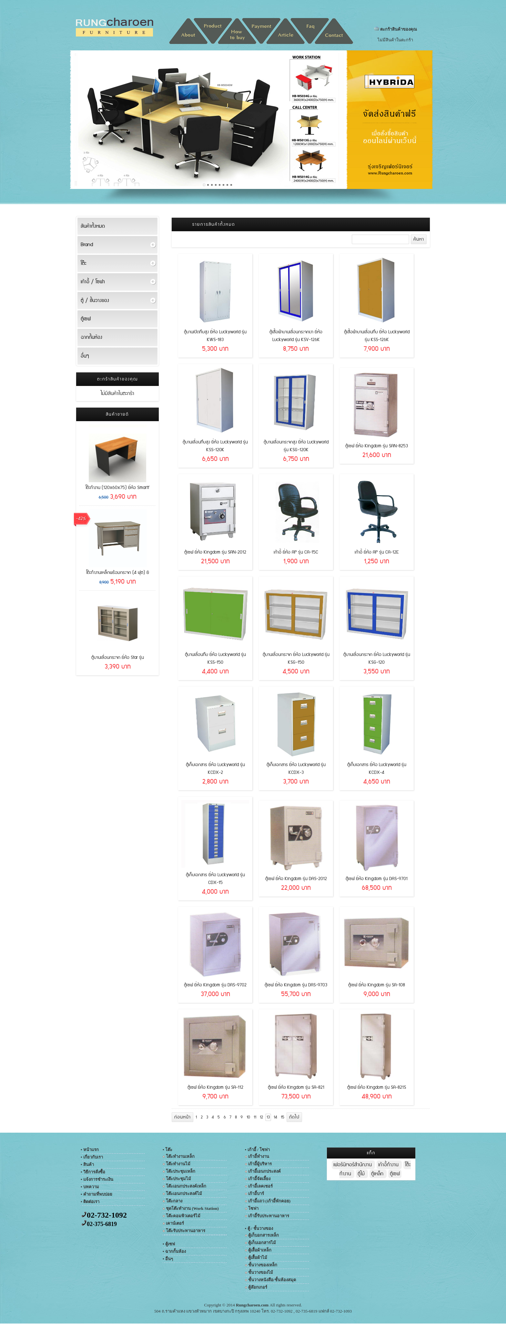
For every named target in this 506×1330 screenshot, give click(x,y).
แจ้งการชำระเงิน (98, 1179)
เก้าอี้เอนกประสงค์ (264, 1171)
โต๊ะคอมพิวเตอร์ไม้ (183, 1215)
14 (275, 1117)
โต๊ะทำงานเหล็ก (180, 1156)
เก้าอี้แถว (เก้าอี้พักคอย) (269, 1201)
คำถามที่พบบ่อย (97, 1194)
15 (282, 1117)
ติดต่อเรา (91, 1201)
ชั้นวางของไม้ (260, 1272)
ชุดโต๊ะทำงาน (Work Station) (192, 1208)
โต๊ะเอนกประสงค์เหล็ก (186, 1186)
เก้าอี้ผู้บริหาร (260, 1163)
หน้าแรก (92, 1149)
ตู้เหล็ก (378, 1173)
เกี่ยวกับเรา (93, 1157)
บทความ (91, 1186)
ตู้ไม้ (362, 1173)
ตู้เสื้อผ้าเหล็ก (259, 1250)
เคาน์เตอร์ (175, 1223)
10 (248, 1117)
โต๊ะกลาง (174, 1201)
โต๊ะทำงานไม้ (178, 1163)
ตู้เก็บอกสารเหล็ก (263, 1235)
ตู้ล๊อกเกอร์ (257, 1287)
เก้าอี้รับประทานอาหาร (268, 1215)
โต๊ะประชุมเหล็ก (180, 1171)
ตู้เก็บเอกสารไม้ (262, 1242)
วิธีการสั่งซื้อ (94, 1171)
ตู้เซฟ (395, 1173)
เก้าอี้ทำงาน (258, 1156)
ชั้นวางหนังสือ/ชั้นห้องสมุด (272, 1279)
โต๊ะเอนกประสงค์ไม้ (184, 1193)
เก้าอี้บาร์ (256, 1193)
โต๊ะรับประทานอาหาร (185, 1230)
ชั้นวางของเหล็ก (262, 1264)
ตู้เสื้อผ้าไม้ (257, 1257)
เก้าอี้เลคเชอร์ (260, 1186)
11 (255, 1117)
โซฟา (253, 1208)
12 (261, 1117)
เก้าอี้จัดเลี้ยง (259, 1178)
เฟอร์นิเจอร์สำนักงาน (353, 1164)
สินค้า (88, 1164)
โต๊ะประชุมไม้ (178, 1178)
